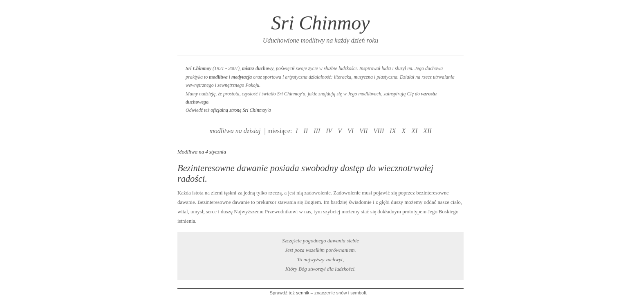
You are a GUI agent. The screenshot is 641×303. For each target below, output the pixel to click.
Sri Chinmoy (320, 23)
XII (427, 130)
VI (350, 130)
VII (363, 130)
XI (414, 130)
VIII (379, 130)
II (306, 130)
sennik (302, 292)
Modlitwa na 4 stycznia (201, 152)
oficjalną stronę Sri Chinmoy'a (241, 110)
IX (393, 130)
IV (329, 130)
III (317, 130)
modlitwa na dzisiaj (234, 130)
